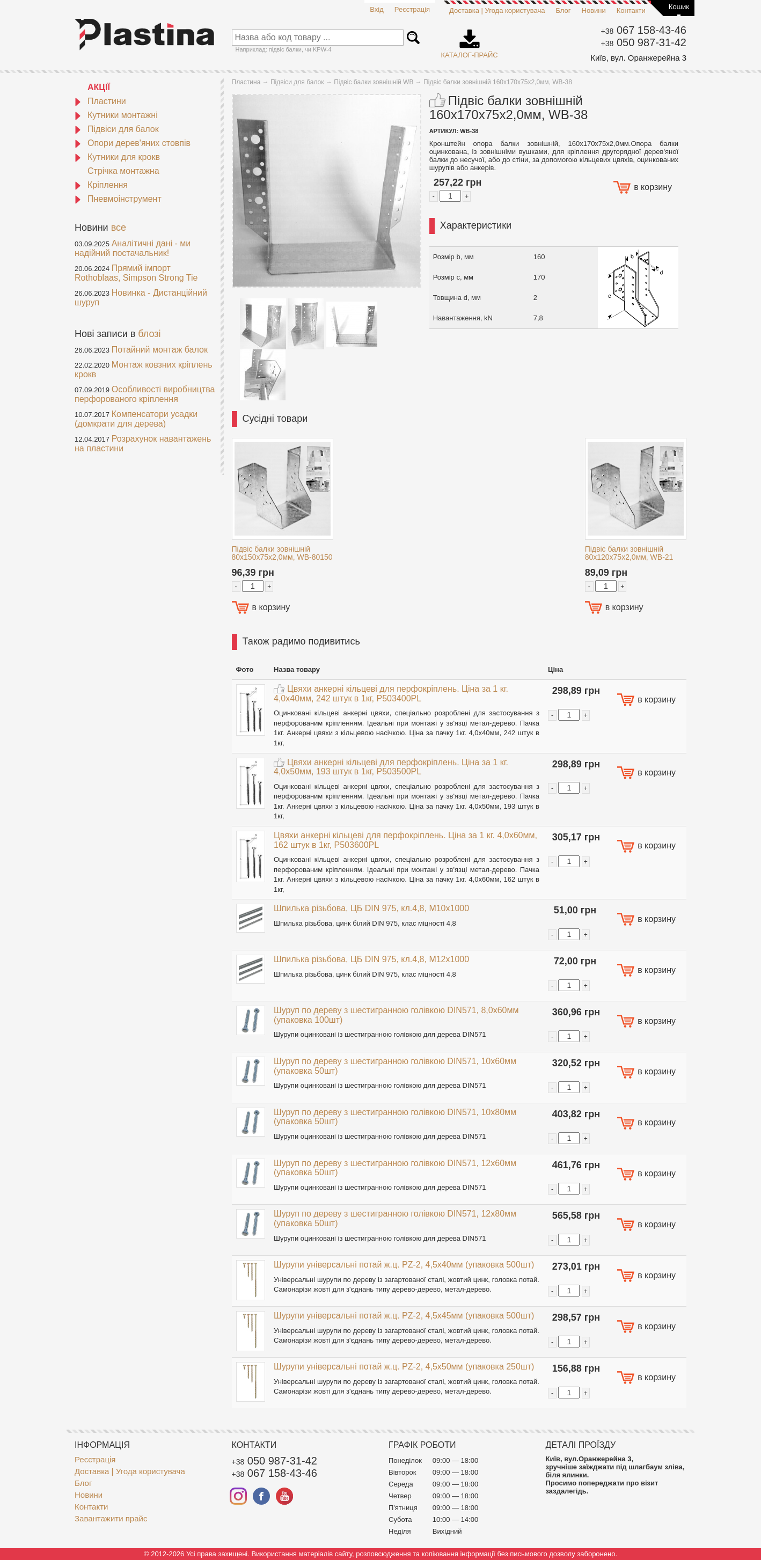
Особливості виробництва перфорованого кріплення (145, 394)
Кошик (679, 7)
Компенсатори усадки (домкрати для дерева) (136, 418)
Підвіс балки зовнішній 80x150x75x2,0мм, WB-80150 (282, 553)
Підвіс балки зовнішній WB (373, 82)
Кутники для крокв (117, 157)
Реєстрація (412, 9)
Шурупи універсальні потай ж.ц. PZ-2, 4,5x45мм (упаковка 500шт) (404, 1315)
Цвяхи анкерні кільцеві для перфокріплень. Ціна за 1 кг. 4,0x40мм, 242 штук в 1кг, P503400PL (391, 693)
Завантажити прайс (111, 1518)
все (118, 227)
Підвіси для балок (117, 129)
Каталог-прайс (469, 40)
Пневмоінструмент (118, 198)
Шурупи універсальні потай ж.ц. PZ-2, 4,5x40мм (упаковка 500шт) (404, 1264)
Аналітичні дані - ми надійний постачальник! (133, 248)
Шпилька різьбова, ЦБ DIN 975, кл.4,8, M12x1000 (371, 959)
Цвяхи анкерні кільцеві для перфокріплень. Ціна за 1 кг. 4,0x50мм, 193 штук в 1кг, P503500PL (391, 767)
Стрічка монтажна (123, 170)
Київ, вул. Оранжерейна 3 (638, 57)
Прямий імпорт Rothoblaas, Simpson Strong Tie (136, 272)
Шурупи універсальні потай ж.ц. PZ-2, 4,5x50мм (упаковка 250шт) (404, 1366)
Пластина (246, 82)
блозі (149, 333)
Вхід (377, 9)
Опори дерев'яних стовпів (133, 143)
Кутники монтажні (116, 115)
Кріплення (101, 184)
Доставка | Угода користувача (497, 10)
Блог (562, 10)
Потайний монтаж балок (160, 349)
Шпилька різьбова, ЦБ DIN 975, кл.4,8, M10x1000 (371, 908)
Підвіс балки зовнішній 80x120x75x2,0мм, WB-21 (629, 553)
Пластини (100, 101)
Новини (594, 10)
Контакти (631, 10)
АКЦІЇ (98, 87)
